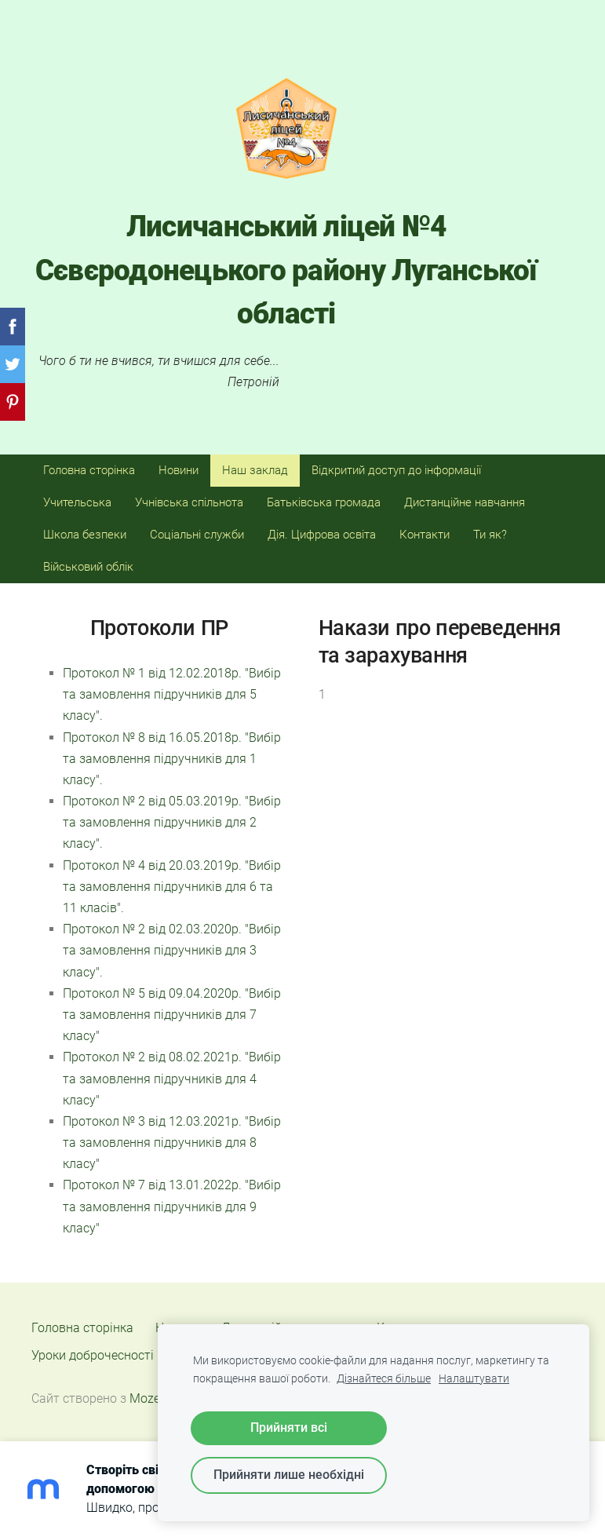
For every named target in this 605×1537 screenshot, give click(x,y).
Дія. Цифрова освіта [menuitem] (322, 535)
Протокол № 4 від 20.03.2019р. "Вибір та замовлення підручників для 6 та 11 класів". (172, 886)
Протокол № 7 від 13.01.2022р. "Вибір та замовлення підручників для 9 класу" (172, 1206)
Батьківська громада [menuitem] (324, 502)
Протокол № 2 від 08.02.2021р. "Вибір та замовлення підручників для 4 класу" (172, 1078)
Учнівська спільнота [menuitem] (189, 502)
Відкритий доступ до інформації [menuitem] (396, 470)
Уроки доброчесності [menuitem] (92, 1355)
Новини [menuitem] (179, 470)
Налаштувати (474, 1378)
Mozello (151, 1398)
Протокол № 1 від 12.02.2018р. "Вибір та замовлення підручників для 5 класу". (172, 694)
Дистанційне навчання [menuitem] (464, 502)
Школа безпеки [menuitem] (84, 535)
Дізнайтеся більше (384, 1378)
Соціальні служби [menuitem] (197, 535)
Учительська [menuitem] (77, 502)
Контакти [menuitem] (424, 535)
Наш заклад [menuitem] (255, 470)
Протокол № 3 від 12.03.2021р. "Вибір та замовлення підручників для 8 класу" (172, 1142)
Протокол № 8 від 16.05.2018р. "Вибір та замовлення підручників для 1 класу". (172, 758)
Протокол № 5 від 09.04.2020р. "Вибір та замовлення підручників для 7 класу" (172, 1014)
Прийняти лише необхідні (288, 1474)
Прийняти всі (288, 1427)
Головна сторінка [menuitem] (89, 470)
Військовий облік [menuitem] (88, 567)
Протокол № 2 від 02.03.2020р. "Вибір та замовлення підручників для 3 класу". (172, 950)
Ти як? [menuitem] (490, 535)
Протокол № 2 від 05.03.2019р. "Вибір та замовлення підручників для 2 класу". (172, 822)
